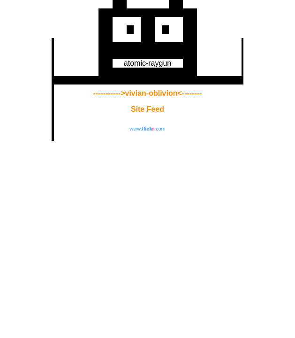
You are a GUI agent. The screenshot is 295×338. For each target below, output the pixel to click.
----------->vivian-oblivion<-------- (147, 93)
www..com (147, 128)
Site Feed (147, 109)
